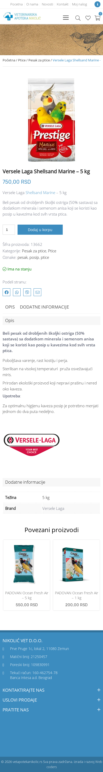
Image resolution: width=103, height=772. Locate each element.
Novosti (47, 4)
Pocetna (16, 4)
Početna (9, 60)
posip (34, 257)
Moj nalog (79, 4)
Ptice (22, 60)
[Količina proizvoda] (9, 230)
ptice (45, 257)
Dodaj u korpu (40, 229)
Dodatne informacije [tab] (44, 307)
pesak (23, 257)
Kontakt (62, 4)
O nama (32, 4)
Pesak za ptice (39, 60)
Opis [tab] (10, 307)
